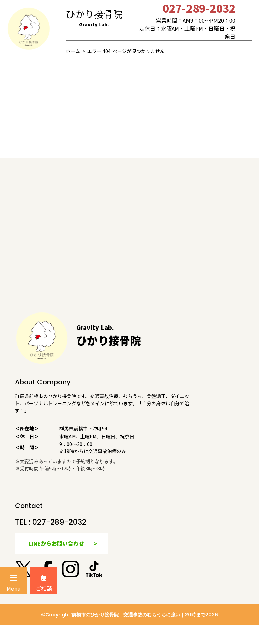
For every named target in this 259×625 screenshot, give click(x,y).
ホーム (73, 51)
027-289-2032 (59, 522)
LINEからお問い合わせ (56, 543)
